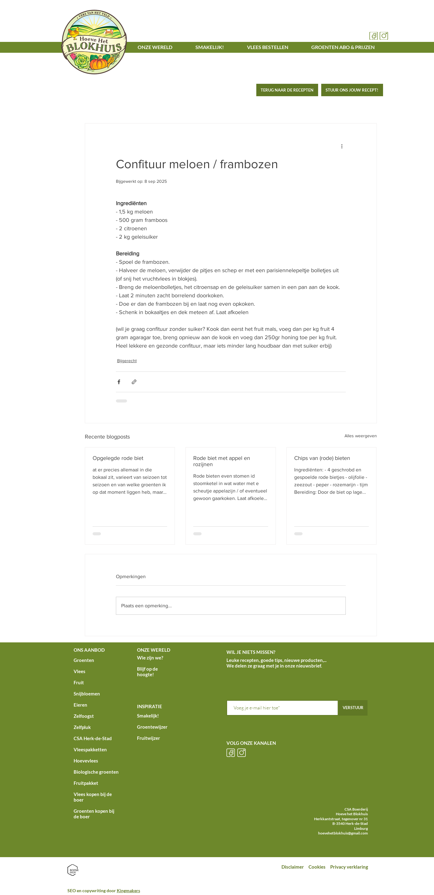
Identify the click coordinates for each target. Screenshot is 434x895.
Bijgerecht (127, 360)
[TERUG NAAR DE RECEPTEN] (287, 90)
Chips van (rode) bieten (322, 458)
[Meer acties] (342, 146)
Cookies (317, 867)
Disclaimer (292, 867)
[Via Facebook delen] (119, 382)
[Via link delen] (134, 382)
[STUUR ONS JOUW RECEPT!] (352, 90)
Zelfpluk (82, 727)
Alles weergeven (361, 435)
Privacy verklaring (349, 867)
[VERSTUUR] (353, 708)
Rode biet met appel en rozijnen (221, 461)
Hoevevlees (86, 760)
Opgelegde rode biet (118, 458)
